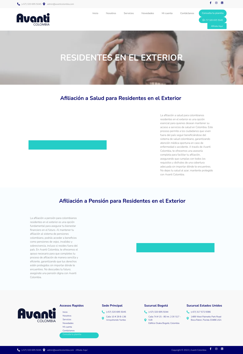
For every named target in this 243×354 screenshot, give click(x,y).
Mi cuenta (167, 13)
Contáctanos (187, 13)
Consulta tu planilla (213, 13)
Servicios (129, 13)
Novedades (147, 13)
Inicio (95, 13)
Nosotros (111, 13)
